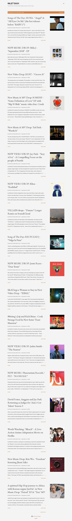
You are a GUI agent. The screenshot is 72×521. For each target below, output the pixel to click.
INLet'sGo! (13, 3)
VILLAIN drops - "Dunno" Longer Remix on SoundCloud (25, 212)
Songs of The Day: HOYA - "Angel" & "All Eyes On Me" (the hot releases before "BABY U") (26, 21)
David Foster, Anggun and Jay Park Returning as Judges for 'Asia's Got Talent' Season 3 (25, 402)
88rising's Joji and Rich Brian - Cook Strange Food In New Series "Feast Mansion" (25, 320)
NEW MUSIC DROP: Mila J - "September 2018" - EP (22, 49)
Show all (61, 12)
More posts (43, 512)
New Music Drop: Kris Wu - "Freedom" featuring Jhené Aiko (27, 460)
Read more (43, 40)
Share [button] (9, 40)
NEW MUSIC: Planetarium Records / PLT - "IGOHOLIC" (26, 374)
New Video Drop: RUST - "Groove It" (26, 74)
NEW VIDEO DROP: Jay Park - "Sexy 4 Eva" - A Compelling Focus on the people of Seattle (26, 157)
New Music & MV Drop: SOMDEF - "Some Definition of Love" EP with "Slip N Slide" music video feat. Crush (26, 101)
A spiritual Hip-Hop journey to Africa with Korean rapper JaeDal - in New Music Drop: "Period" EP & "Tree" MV (26, 489)
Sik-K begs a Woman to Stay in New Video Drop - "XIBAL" (25, 291)
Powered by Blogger (36, 516)
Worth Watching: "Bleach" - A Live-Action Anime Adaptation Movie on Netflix (25, 432)
